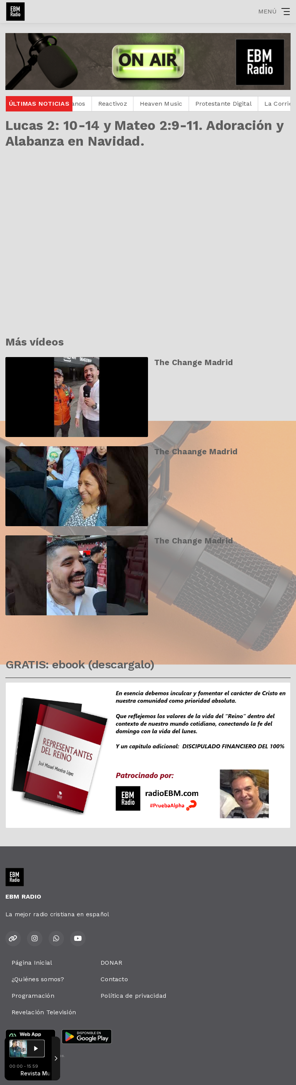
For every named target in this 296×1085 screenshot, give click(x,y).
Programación (33, 995)
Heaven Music (170, 103)
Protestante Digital (233, 103)
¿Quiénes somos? (38, 979)
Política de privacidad (133, 995)
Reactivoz (122, 103)
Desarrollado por (31, 1070)
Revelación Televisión (44, 1012)
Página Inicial (32, 962)
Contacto (114, 979)
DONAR (111, 962)
